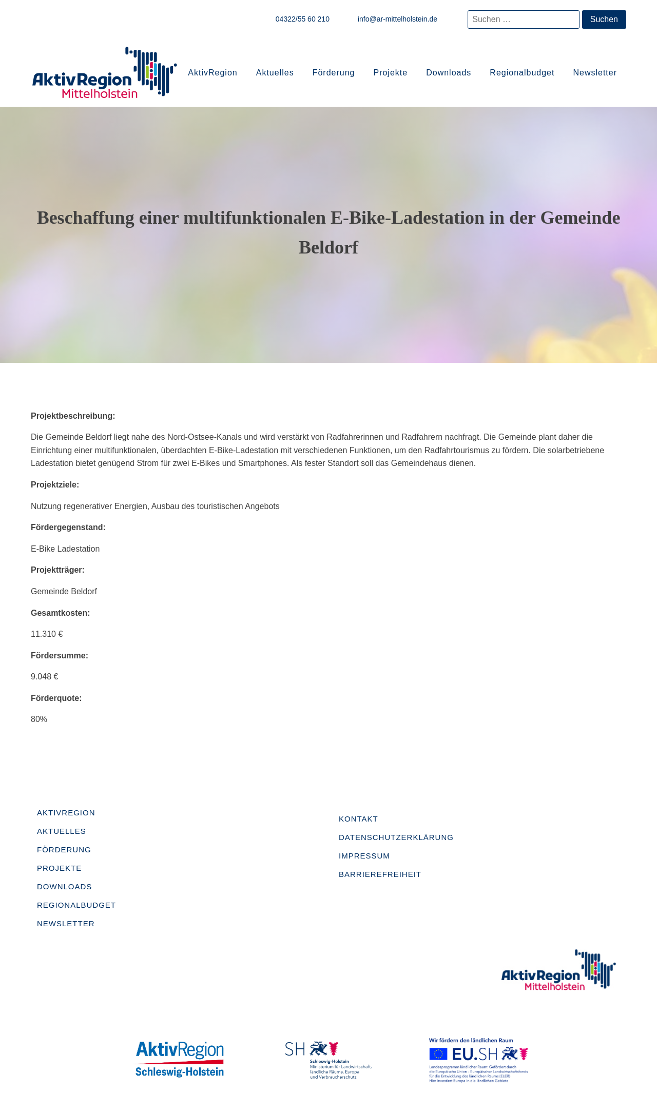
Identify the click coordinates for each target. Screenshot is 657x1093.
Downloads (448, 72)
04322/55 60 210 (303, 19)
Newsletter (595, 72)
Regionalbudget (522, 72)
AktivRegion (212, 72)
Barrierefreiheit (380, 874)
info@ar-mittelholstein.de (397, 19)
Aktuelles (275, 72)
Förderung (334, 72)
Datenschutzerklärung (396, 837)
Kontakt (358, 818)
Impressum (364, 855)
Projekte (390, 72)
